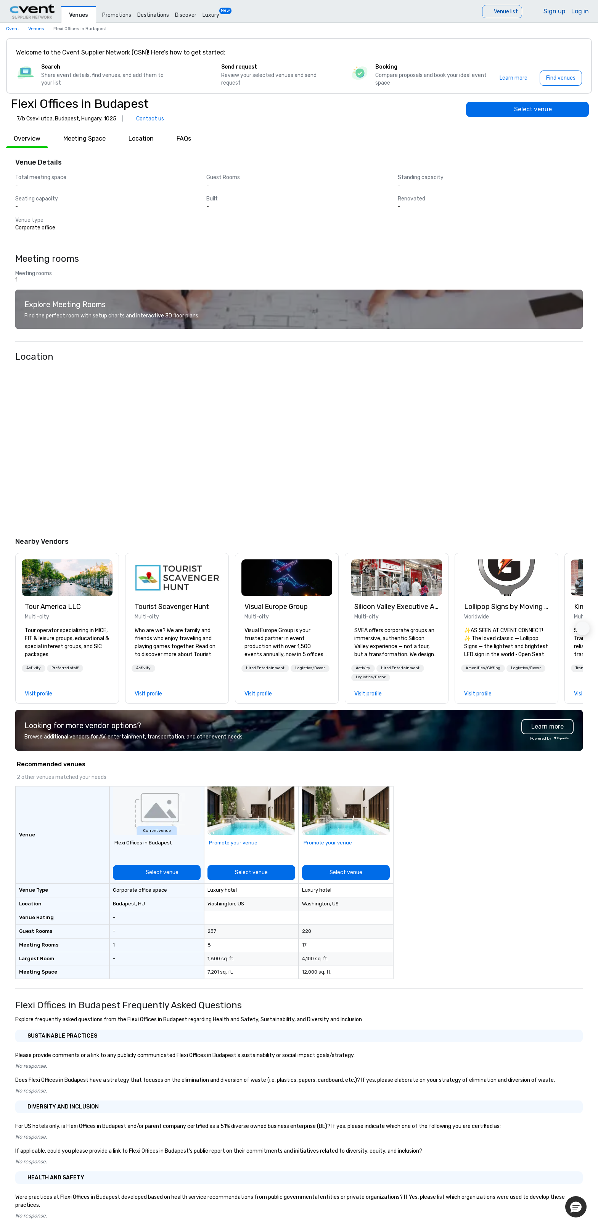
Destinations (153, 15)
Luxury (211, 15)
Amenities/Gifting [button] (483, 668)
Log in (580, 11)
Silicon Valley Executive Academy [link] (396, 606)
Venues (78, 15)
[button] (33, 668)
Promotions (116, 15)
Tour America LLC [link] (53, 606)
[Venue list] (502, 11)
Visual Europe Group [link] (276, 606)
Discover (185, 15)
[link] (67, 577)
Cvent (12, 28)
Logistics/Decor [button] (310, 668)
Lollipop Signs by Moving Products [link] (506, 606)
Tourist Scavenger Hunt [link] (172, 606)
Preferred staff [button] (65, 668)
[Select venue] (527, 109)
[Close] (574, 52)
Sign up (554, 11)
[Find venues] (561, 78)
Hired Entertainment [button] (265, 668)
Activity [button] (33, 668)
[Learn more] (514, 78)
